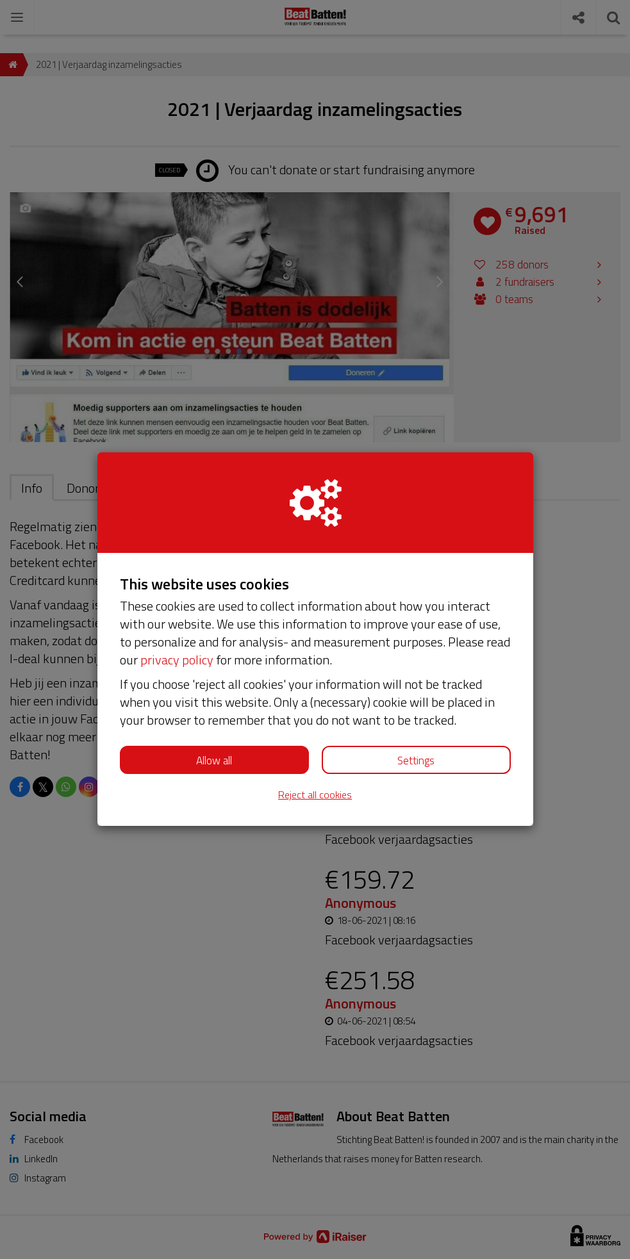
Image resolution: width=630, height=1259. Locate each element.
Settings (416, 760)
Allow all (214, 760)
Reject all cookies (315, 794)
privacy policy (176, 660)
